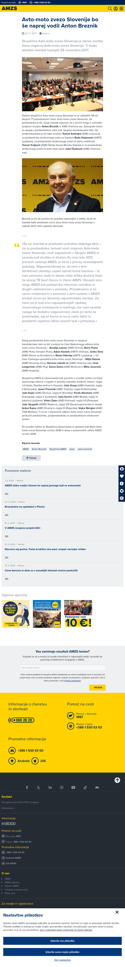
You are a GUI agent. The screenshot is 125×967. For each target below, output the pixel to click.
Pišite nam (10, 893)
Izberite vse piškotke (62, 941)
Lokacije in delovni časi (16, 889)
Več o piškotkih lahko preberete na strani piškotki (66, 930)
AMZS (8, 878)
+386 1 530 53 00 (15, 852)
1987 (18, 836)
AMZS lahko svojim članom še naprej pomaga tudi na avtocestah (43, 485)
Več (6, 493)
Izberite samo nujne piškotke (62, 952)
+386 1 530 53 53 (22, 842)
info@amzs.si (8, 808)
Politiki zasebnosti (72, 680)
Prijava (98, 687)
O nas (5, 873)
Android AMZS (13, 858)
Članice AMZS (12, 886)
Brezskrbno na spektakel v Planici (25, 507)
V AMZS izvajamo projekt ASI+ (23, 528)
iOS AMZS (11, 863)
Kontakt (7, 797)
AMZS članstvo (12, 882)
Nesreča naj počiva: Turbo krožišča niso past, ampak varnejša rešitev (45, 549)
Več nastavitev (62, 960)
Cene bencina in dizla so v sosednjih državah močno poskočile (41, 570)
